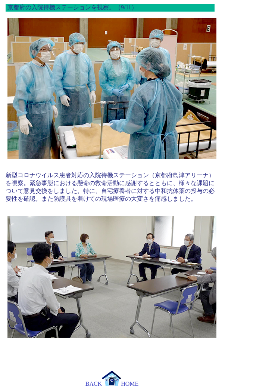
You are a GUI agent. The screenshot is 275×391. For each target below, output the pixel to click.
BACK (93, 384)
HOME (120, 384)
